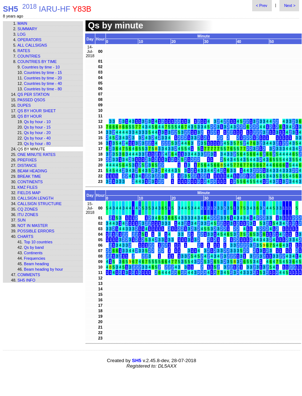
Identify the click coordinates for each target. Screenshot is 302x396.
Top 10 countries (38, 242)
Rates (23, 50)
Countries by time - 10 (41, 67)
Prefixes (27, 160)
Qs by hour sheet (36, 111)
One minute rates (36, 154)
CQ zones (27, 209)
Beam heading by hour (43, 269)
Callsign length (35, 198)
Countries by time (37, 61)
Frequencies (34, 258)
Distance (27, 165)
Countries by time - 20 (43, 78)
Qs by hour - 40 (37, 138)
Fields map (28, 193)
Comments (28, 275)
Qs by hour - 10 (37, 121)
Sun (21, 220)
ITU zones (27, 214)
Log (21, 34)
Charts (25, 236)
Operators (29, 40)
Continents (30, 182)
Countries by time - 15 (43, 72)
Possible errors (35, 231)
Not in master (32, 225)
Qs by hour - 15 (37, 127)
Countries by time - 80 (43, 89)
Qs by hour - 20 (37, 132)
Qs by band (34, 247)
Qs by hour (29, 116)
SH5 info (26, 280)
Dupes (24, 105)
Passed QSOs (31, 100)
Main (22, 23)
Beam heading (32, 171)
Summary (27, 29)
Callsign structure (39, 203)
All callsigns (32, 45)
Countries (28, 56)
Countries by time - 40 (43, 83)
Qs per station (33, 94)
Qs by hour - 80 (37, 143)
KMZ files (27, 187)
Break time (29, 176)
